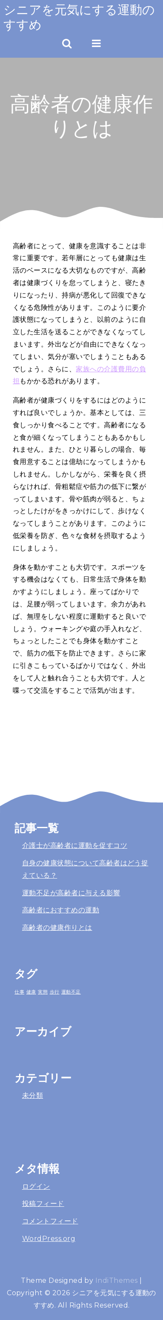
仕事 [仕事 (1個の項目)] (19, 992)
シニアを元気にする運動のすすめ (79, 17)
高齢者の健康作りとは (57, 927)
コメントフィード (50, 1221)
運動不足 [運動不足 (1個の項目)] (71, 992)
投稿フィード (43, 1203)
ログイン (36, 1186)
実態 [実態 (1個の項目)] (43, 992)
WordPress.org (48, 1239)
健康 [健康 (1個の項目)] (31, 992)
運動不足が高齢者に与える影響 (71, 893)
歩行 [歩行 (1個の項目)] (55, 992)
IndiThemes (116, 1280)
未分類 (32, 1095)
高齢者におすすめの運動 (60, 910)
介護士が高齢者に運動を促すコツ (74, 845)
